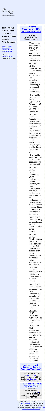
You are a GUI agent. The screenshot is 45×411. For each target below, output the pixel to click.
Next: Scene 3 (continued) (36, 367)
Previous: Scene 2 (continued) (26, 367)
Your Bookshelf (8, 42)
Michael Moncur (24, 403)
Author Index (7, 31)
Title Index (6, 33)
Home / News (7, 28)
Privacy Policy (7, 50)
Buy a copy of (32, 385)
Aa (27, 395)
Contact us (5, 48)
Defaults (33, 398)
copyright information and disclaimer (33, 408)
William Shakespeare (29, 28)
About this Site (7, 46)
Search (5, 39)
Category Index (8, 36)
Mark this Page (31, 375)
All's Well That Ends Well (31, 30)
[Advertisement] (31, 12)
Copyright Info (7, 51)
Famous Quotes (7, 56)
